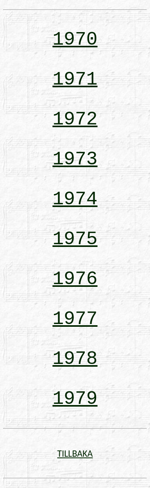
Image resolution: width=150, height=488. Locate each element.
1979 (74, 398)
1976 (74, 279)
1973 (74, 159)
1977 (74, 319)
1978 (74, 358)
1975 (74, 239)
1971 (74, 79)
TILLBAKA (75, 453)
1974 (74, 199)
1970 (74, 39)
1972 (74, 119)
